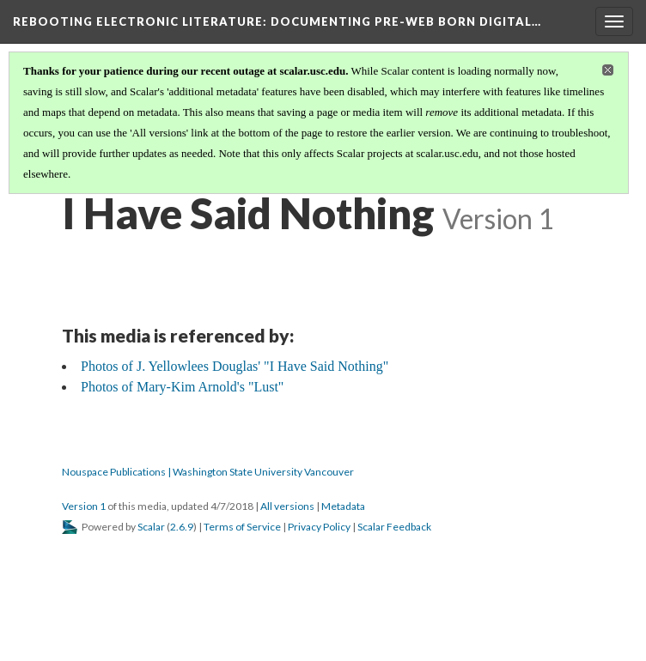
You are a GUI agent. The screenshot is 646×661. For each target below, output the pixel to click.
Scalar (151, 526)
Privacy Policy (319, 526)
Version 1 (84, 506)
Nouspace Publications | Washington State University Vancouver (208, 471)
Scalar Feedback (394, 526)
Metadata (343, 506)
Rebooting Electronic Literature (277, 21)
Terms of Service (242, 526)
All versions (287, 506)
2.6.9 (181, 526)
